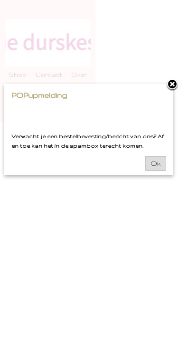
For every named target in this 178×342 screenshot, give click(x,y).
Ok (155, 163)
